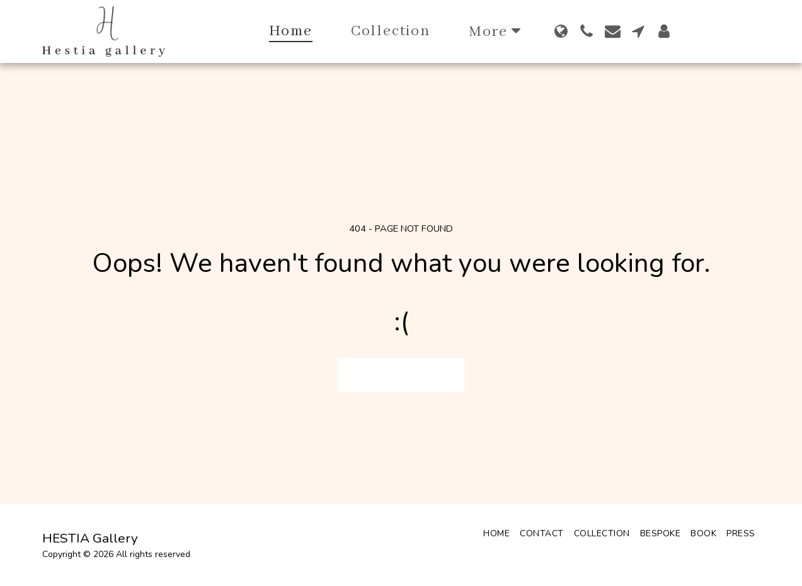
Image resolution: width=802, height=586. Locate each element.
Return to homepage (401, 374)
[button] (587, 31)
